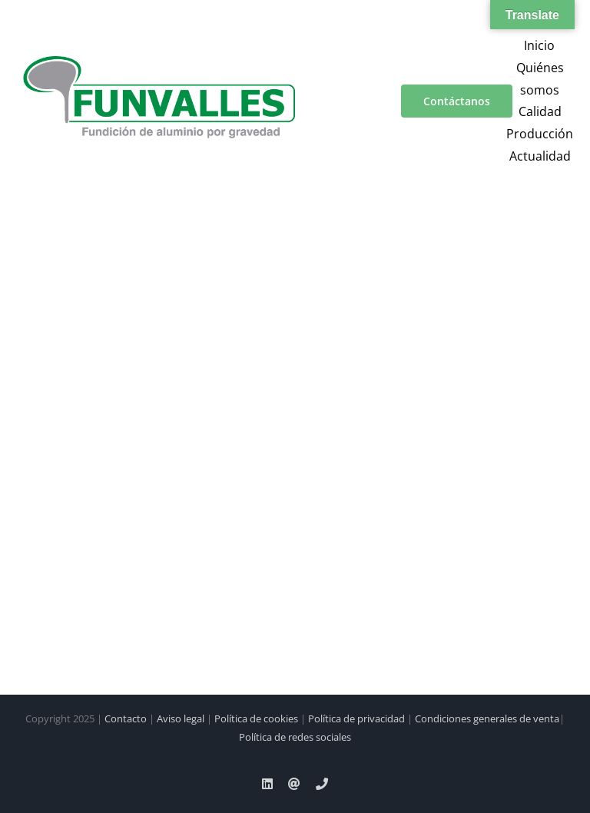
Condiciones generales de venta (487, 718)
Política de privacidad (356, 718)
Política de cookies (256, 718)
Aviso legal (180, 718)
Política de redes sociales (295, 737)
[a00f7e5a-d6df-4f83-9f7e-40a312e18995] (159, 62)
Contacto (125, 718)
